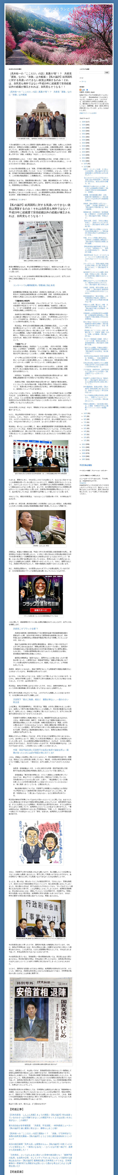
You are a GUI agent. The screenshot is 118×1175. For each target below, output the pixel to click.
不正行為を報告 (86, 465)
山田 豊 (85, 90)
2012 (84, 444)
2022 (84, 134)
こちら (19, 199)
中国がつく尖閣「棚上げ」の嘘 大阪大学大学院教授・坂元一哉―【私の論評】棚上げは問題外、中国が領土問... (95, 307)
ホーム (84, 81)
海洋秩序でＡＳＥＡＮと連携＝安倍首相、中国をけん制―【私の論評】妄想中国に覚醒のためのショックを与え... (95, 275)
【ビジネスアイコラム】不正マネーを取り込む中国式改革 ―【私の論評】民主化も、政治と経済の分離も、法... (96, 180)
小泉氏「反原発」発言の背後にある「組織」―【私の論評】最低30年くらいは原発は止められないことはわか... (95, 290)
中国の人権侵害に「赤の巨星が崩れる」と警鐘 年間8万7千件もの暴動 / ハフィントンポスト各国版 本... (95, 406)
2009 (84, 453)
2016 (84, 152)
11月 (85, 166)
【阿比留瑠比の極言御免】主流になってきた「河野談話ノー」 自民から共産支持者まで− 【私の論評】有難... (95, 249)
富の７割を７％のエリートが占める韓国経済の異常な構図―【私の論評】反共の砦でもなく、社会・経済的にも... (95, 324)
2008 (84, 456)
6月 (85, 425)
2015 (84, 155)
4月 (85, 431)
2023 (84, 131)
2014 (84, 158)
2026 (84, 122)
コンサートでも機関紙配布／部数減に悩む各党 (34, 285)
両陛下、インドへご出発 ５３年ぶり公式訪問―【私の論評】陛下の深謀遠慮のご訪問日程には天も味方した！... (95, 172)
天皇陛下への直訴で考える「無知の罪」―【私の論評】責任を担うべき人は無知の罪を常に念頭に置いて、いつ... (95, 381)
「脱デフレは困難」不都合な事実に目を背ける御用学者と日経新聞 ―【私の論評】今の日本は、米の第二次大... (96, 350)
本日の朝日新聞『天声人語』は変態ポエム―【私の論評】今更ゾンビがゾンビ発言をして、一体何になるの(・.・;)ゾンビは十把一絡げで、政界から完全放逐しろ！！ (41, 1147)
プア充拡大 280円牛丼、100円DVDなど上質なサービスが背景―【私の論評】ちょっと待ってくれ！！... (96, 372)
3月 (85, 434)
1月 (85, 440)
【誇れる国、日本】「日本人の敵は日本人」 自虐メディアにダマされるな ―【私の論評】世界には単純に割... (96, 223)
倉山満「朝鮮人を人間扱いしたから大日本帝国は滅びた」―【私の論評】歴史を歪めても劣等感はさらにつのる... (95, 232)
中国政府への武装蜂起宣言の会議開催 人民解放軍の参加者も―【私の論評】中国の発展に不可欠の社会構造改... (95, 316)
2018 (84, 146)
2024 (84, 128)
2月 (85, 437)
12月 (85, 163)
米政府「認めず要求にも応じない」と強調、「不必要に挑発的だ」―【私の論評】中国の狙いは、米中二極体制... (95, 206)
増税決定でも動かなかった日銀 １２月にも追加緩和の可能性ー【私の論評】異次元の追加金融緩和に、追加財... (95, 189)
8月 (85, 419)
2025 (84, 125)
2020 (84, 140)
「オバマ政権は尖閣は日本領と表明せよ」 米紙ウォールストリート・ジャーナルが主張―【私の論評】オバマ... (95, 398)
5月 (85, 428)
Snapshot (83, 483)
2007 (84, 459)
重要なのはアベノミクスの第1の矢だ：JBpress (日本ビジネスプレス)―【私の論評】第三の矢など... (95, 282)
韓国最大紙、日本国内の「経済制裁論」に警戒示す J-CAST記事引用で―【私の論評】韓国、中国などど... (96, 214)
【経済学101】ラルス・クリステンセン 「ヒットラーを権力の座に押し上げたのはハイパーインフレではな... (96, 257)
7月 (85, 422)
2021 (84, 137)
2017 (84, 149)
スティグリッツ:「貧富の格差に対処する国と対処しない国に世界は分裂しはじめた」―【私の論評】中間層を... (95, 266)
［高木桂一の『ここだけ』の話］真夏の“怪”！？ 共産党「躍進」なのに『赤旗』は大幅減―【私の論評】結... (96, 333)
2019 (84, 143)
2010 (84, 450)
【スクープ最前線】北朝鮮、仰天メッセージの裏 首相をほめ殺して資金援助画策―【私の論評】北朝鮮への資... (95, 341)
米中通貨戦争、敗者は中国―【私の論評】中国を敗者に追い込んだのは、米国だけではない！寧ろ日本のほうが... (95, 389)
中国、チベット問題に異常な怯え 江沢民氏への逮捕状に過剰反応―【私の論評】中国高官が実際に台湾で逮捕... (95, 240)
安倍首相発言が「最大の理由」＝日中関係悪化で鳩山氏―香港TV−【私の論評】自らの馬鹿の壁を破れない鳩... (95, 299)
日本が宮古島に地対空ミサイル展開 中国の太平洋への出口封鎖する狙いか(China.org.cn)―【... (96, 364)
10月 (85, 413)
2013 (84, 161)
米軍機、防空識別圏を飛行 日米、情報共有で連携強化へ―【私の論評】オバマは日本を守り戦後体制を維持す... (95, 197)
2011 (84, 447)
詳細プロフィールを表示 (88, 113)
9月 (85, 416)
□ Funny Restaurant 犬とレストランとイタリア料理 (49, 9)
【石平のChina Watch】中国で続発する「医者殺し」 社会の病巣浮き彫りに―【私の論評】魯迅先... (96, 358)
